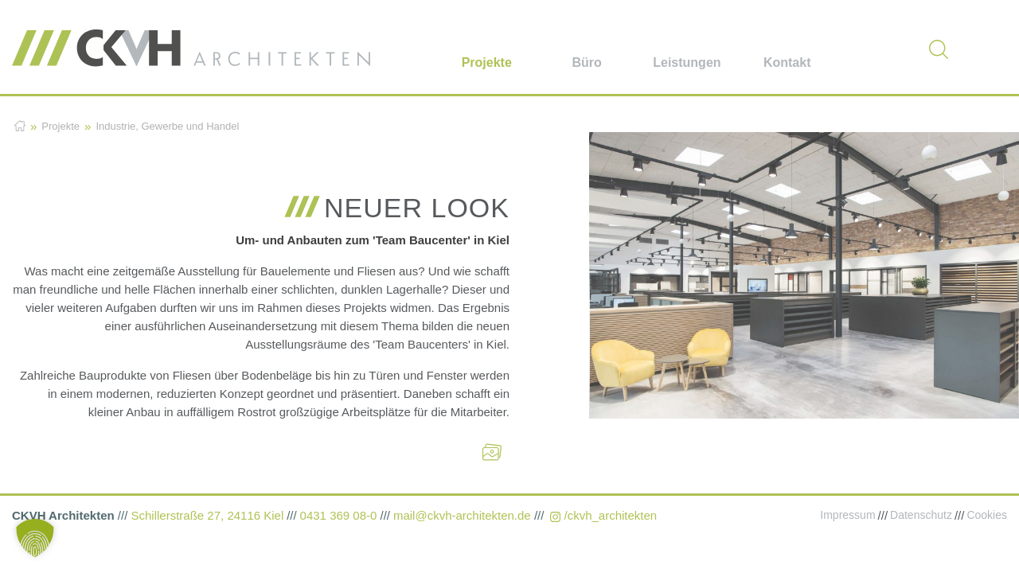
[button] (35, 538)
